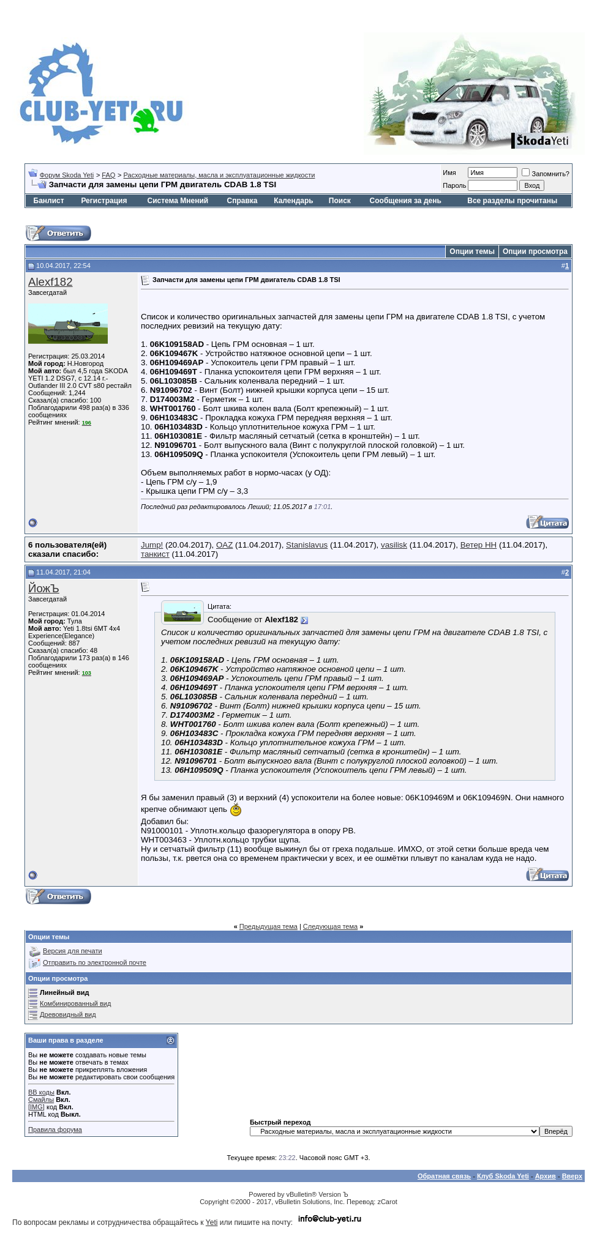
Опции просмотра (535, 251)
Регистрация (104, 200)
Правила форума (55, 1129)
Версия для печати (72, 950)
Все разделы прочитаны (512, 200)
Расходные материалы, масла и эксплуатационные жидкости (219, 175)
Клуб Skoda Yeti (503, 1176)
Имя (449, 172)
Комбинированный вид (75, 1003)
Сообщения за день (405, 200)
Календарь (294, 200)
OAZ (224, 544)
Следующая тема (330, 926)
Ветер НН (478, 544)
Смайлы (41, 1099)
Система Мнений (177, 200)
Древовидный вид (68, 1014)
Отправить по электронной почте (94, 962)
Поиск (340, 200)
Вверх (572, 1176)
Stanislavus (307, 544)
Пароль (454, 185)
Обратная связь (444, 1176)
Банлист (49, 200)
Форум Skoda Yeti (67, 175)
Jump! (152, 544)
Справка (242, 200)
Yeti (212, 1222)
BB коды (41, 1092)
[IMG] (36, 1107)
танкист (155, 554)
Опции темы (472, 251)
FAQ (108, 175)
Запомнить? (545, 173)
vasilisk (394, 544)
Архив (545, 1176)
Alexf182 (50, 281)
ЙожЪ (43, 588)
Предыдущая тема (268, 926)
